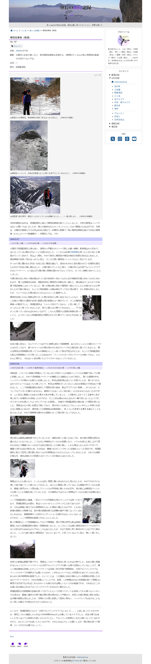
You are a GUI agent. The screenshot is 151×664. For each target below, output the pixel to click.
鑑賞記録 (115, 75)
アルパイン (17, 46)
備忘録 (114, 127)
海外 (116, 109)
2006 (18, 51)
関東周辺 (118, 93)
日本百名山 (119, 120)
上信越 (117, 90)
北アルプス (119, 99)
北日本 (117, 86)
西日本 (117, 105)
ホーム (14, 31)
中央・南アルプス (122, 102)
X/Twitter (76, 661)
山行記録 (115, 78)
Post (12, 636)
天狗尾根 (74, 252)
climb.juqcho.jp (119, 82)
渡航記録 (115, 123)
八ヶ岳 (23, 31)
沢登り (117, 116)
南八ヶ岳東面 (34, 31)
